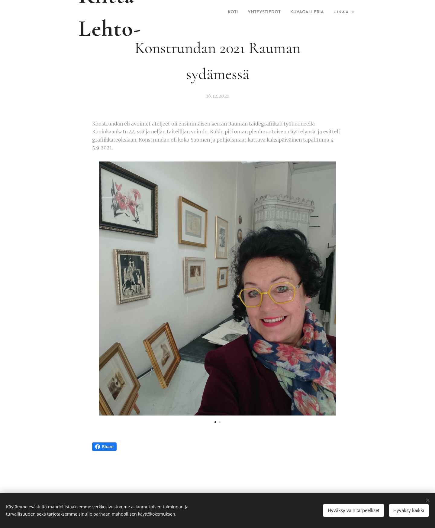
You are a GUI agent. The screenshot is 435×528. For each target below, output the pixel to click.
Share (104, 446)
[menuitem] (269, 12)
